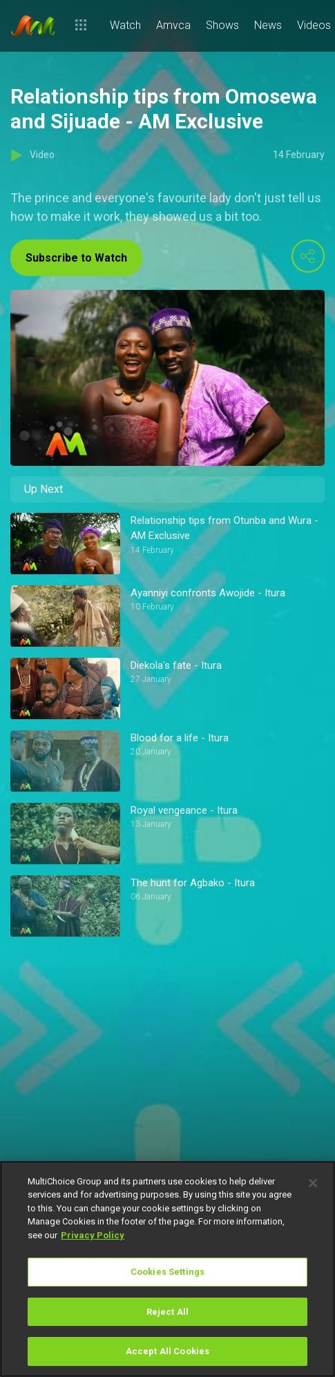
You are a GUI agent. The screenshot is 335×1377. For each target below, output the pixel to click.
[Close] (313, 1183)
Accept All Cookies (167, 1351)
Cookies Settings (167, 1272)
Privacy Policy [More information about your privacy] (92, 1235)
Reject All (167, 1312)
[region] (167, 1269)
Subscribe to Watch (76, 257)
